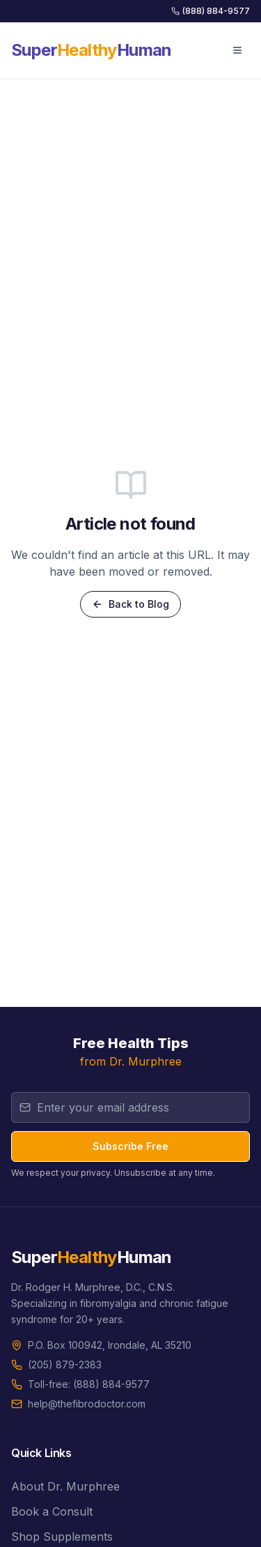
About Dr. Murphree (65, 1486)
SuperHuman (91, 50)
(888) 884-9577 (210, 11)
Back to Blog (130, 604)
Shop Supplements (62, 1537)
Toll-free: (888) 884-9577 (89, 1384)
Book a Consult (52, 1511)
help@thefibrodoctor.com (86, 1404)
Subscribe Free (130, 1146)
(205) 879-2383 (65, 1364)
